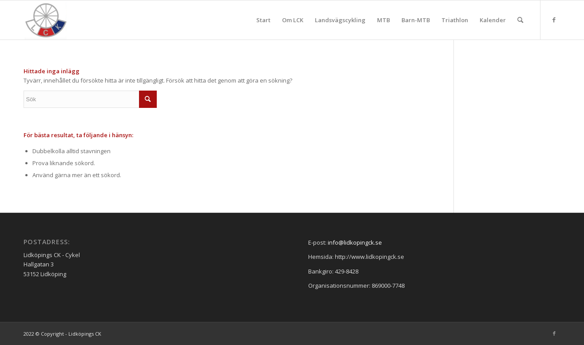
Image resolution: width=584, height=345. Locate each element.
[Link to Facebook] (554, 19)
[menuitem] (263, 20)
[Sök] (520, 20)
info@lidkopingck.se (355, 242)
